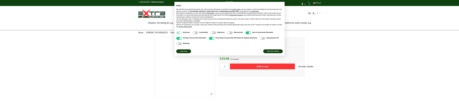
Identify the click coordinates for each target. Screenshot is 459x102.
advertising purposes (236, 15)
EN (317, 3)
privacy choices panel (185, 27)
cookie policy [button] (255, 11)
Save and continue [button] (273, 51)
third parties (210, 13)
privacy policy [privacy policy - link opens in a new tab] (236, 9)
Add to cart (262, 66)
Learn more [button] (183, 51)
